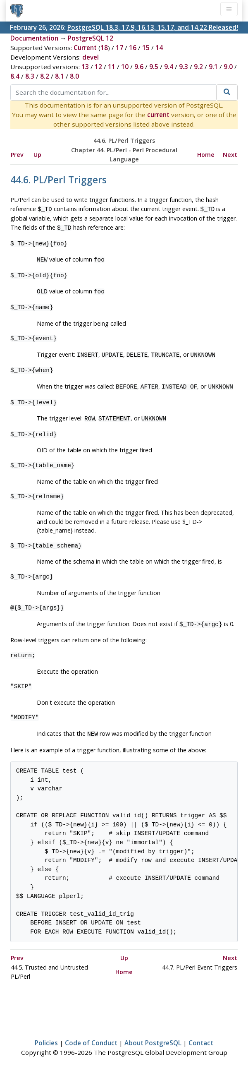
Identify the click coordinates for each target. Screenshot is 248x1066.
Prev (17, 154)
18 (104, 47)
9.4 (168, 66)
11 (111, 66)
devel (90, 57)
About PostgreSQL (152, 1035)
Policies (46, 1035)
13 (85, 66)
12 (98, 66)
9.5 (153, 66)
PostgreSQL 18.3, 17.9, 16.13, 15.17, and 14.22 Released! (152, 27)
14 (159, 47)
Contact (200, 1035)
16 (132, 47)
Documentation (34, 38)
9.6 (138, 66)
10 (125, 66)
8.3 (29, 76)
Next (230, 154)
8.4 (14, 76)
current (158, 114)
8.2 (44, 76)
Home (206, 154)
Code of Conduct (91, 1035)
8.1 (59, 76)
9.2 (198, 66)
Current (85, 47)
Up (37, 154)
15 (146, 47)
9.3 (183, 66)
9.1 (213, 66)
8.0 (74, 76)
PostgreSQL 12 (90, 38)
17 (119, 47)
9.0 (228, 66)
